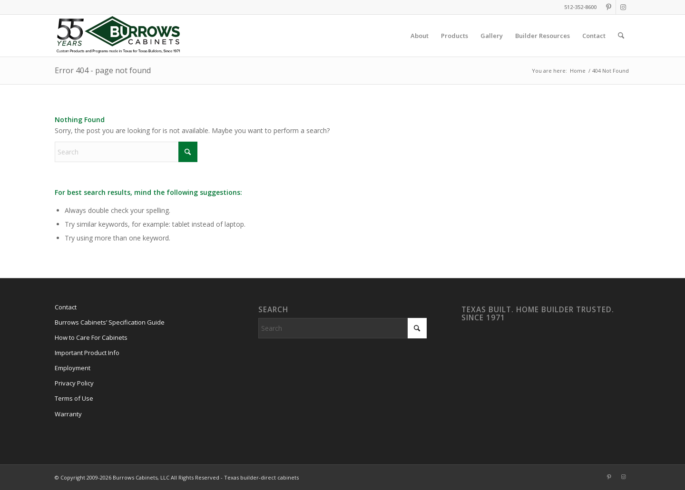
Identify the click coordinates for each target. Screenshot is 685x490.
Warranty (68, 414)
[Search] (621, 36)
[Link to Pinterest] (609, 7)
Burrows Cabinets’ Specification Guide (110, 322)
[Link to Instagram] (623, 7)
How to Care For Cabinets (91, 337)
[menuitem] (419, 36)
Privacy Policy (74, 383)
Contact (66, 307)
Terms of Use (74, 398)
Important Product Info (87, 352)
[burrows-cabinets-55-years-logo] (118, 36)
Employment (72, 368)
